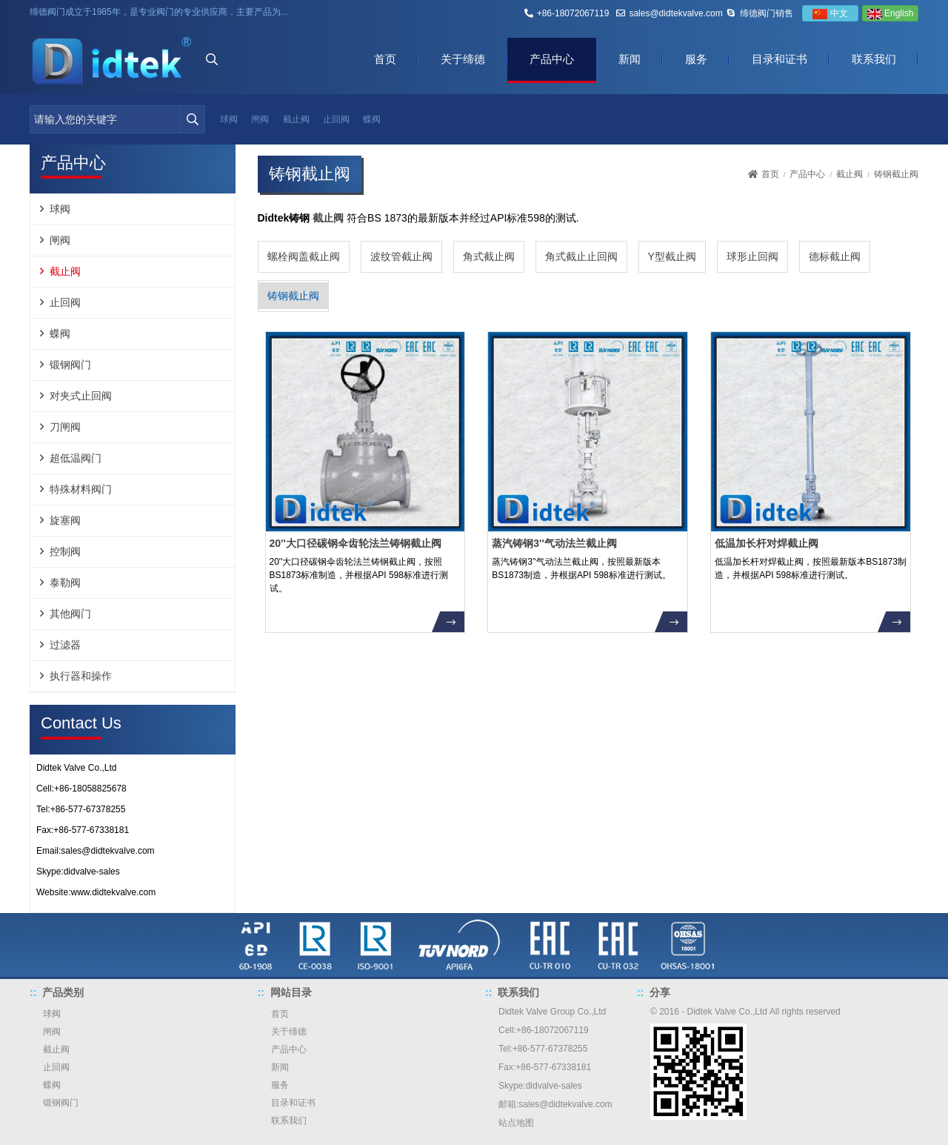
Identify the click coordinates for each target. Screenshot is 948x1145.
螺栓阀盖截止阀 (303, 256)
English (890, 13)
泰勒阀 (65, 582)
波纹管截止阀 (401, 256)
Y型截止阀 (672, 256)
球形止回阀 (752, 256)
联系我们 (874, 59)
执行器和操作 (81, 676)
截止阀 (296, 119)
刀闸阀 (65, 427)
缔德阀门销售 (766, 13)
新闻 (629, 59)
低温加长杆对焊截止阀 (766, 543)
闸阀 (260, 119)
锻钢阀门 (70, 365)
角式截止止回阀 (581, 256)
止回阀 (336, 119)
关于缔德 (463, 59)
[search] (192, 119)
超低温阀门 (75, 458)
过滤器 (65, 645)
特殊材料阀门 (81, 489)
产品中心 (552, 59)
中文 (829, 13)
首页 (385, 59)
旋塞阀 (65, 520)
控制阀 (65, 551)
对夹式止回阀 (81, 396)
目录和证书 (779, 59)
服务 (696, 59)
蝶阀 (372, 119)
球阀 (229, 119)
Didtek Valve (522, 1011)
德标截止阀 (835, 256)
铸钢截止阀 (293, 296)
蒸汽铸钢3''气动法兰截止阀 (554, 543)
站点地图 (516, 1123)
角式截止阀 (489, 256)
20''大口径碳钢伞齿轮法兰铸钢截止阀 (355, 543)
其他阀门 (70, 614)
